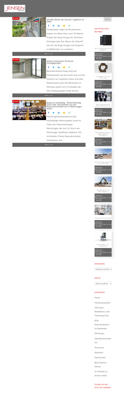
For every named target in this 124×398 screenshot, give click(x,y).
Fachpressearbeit (102, 302)
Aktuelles (99, 352)
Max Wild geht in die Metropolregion (103, 190)
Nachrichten (100, 357)
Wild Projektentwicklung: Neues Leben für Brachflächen (103, 133)
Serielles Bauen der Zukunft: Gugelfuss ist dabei (65, 20)
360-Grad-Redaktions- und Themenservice (102, 311)
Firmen (16, 18)
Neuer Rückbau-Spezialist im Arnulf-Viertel (103, 163)
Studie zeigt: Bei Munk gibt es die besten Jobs (103, 105)
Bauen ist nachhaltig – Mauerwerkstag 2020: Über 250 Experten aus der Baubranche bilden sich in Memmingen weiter (64, 105)
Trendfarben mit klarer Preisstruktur (103, 77)
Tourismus (99, 347)
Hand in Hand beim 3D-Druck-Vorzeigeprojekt (60, 62)
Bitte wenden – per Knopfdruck (103, 245)
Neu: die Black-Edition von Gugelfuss (103, 49)
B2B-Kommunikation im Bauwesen (102, 324)
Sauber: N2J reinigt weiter (103, 218)
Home (97, 297)
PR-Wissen (99, 333)
